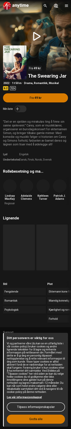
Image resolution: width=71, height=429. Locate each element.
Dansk (23, 159)
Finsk (31, 159)
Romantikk (41, 83)
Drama (28, 83)
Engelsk (24, 154)
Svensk (47, 159)
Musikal (54, 83)
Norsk (38, 159)
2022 (6, 83)
